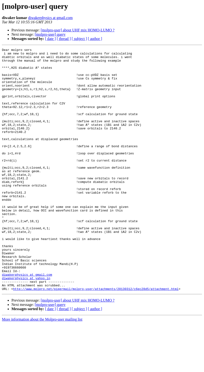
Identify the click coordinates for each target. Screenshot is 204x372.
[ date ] (50, 39)
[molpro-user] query (50, 34)
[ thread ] (64, 39)
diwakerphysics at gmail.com (50, 18)
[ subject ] (79, 39)
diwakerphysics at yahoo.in (26, 324)
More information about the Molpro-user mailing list (42, 368)
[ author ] (95, 39)
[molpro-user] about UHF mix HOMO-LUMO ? (78, 30)
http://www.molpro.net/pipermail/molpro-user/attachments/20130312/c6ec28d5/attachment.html (95, 337)
